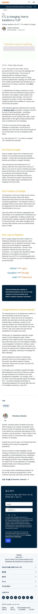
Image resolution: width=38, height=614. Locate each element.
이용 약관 (12, 609)
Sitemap (4, 607)
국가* (7, 507)
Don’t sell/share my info (23, 607)
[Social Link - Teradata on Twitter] (15, 597)
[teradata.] (5, 2)
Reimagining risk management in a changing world (19, 561)
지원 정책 (31, 609)
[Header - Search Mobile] (29, 2)
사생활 (12, 607)
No (15, 515)
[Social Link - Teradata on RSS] (31, 597)
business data (9, 110)
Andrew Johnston (13, 28)
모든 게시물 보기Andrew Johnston (14, 479)
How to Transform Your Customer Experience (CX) (19, 559)
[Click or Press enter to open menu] (33, 2)
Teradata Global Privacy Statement (18, 535)
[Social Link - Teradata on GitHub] (7, 597)
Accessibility (22, 609)
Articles (6, 406)
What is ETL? (19, 557)
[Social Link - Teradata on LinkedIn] (3, 597)
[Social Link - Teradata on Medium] (11, 597)
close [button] (35, 7)
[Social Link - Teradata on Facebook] (23, 597)
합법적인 (4, 609)
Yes (9, 515)
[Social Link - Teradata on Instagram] (27, 597)
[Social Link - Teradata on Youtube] (19, 597)
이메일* (8, 504)
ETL (31, 84)
